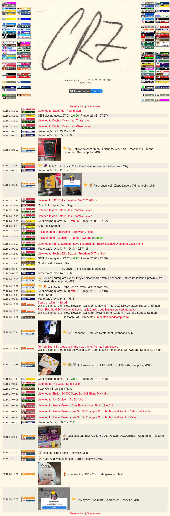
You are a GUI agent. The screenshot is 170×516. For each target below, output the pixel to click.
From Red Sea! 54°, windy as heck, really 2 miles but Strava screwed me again (87, 309)
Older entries (93, 106)
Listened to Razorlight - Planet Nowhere (66, 237)
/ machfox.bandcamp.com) (112, 317)
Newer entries (77, 106)
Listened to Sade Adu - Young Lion (59, 110)
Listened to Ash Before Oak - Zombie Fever (65, 210)
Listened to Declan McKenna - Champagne (64, 126)
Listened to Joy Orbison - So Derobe (60, 399)
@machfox (88, 317)
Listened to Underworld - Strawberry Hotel (67, 231)
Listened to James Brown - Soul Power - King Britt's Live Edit (76, 405)
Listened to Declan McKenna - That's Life (63, 120)
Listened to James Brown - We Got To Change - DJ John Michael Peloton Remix (88, 417)
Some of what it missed (52, 302)
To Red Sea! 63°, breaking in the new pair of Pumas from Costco (78, 346)
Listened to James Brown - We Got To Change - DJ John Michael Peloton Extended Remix (94, 411)
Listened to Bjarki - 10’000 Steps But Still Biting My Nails (73, 393)
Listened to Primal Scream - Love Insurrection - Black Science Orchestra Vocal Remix (91, 243)
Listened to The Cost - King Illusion (59, 383)
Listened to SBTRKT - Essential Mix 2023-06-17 (67, 200)
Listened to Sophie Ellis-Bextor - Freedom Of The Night (72, 253)
